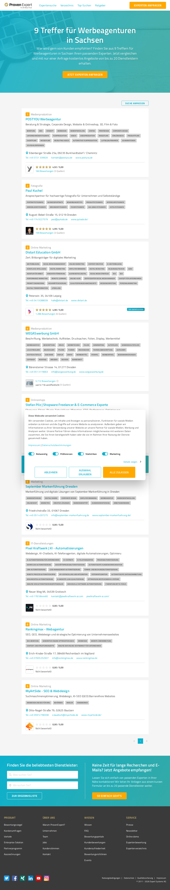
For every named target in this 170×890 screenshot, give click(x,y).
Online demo (114, 836)
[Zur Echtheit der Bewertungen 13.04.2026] (153, 854)
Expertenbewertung (118, 842)
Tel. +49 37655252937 (37, 658)
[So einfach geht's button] (109, 795)
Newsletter (113, 830)
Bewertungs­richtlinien (83, 854)
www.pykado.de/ (79, 219)
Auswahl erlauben (85, 472)
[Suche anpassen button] (135, 103)
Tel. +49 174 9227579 (37, 219)
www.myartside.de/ (91, 714)
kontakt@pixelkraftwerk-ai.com (67, 596)
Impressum (41, 445)
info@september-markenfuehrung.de (70, 515)
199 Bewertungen (44, 232)
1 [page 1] (140, 741)
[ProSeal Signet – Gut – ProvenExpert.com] (153, 831)
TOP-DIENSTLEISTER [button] (135, 309)
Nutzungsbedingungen (111, 878)
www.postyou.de (84, 157)
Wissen (75, 824)
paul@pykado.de (59, 219)
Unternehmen (43, 830)
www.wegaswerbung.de (91, 371)
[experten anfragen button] (147, 5)
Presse (111, 824)
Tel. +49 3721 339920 (37, 157)
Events (75, 860)
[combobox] (42, 775)
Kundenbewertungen (82, 842)
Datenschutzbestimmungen (63, 445)
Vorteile (8, 836)
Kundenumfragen (12, 830)
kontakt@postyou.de (61, 157)
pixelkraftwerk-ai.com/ (97, 596)
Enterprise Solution (13, 842)
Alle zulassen (119, 472)
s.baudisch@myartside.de (65, 714)
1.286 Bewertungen (45, 313)
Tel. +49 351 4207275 (37, 515)
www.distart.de (79, 300)
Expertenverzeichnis (118, 848)
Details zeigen (124, 461)
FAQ (74, 830)
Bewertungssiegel (13, 824)
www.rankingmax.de (86, 658)
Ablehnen (50, 472)
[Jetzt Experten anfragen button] (85, 74)
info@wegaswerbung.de (63, 371)
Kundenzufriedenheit (82, 848)
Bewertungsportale (81, 836)
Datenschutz (128, 878)
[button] (47, 5)
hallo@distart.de (59, 300)
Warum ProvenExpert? (47, 824)
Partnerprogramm (13, 848)
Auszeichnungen (12, 854)
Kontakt (40, 854)
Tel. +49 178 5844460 (37, 596)
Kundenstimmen (44, 848)
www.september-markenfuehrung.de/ (111, 515)
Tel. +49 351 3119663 (37, 371)
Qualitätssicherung (145, 878)
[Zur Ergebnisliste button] (24, 795)
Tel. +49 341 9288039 (37, 300)
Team (39, 836)
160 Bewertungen (44, 171)
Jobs (38, 842)
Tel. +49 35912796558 (37, 714)
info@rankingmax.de (62, 658)
